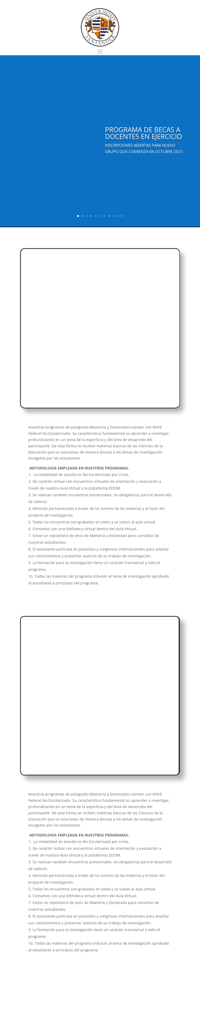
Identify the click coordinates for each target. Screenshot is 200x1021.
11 (122, 216)
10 (118, 216)
